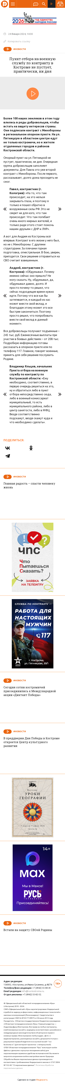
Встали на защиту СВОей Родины (27, 930)
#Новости (19, 49)
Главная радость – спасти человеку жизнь (29, 485)
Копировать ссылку (16, 41)
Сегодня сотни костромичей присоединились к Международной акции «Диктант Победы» (29, 691)
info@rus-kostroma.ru (33, 991)
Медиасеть (41, 1080)
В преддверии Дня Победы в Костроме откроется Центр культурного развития (31, 742)
